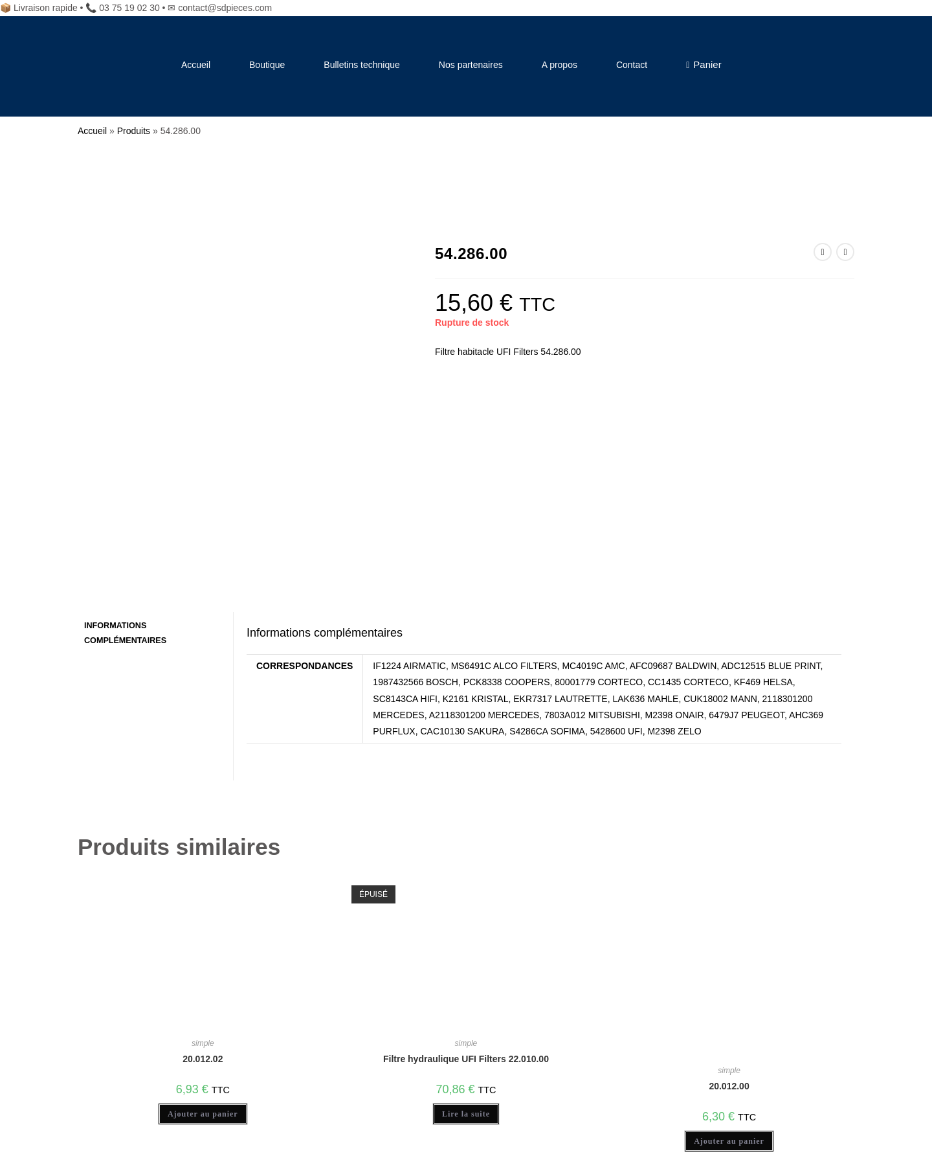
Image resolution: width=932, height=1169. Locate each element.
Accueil (195, 65)
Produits (133, 131)
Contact (631, 65)
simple (203, 847)
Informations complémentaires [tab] (125, 436)
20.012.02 (203, 862)
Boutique (267, 65)
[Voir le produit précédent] (823, 252)
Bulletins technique (362, 65)
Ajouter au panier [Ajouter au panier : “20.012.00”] (729, 944)
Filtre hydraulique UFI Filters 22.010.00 (466, 862)
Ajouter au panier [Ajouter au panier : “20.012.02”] (203, 917)
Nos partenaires (471, 65)
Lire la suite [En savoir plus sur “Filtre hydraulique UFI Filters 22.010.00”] (466, 917)
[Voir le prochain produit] (845, 252)
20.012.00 (729, 890)
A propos (559, 65)
